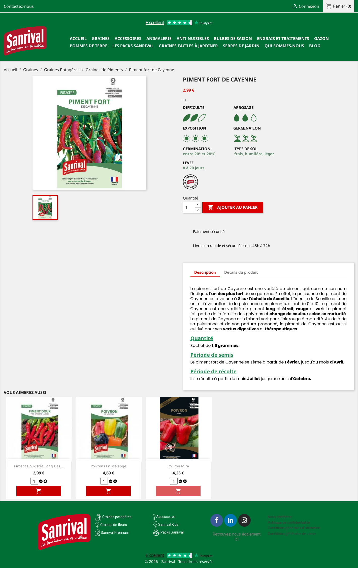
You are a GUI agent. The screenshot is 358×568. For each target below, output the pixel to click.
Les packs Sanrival (133, 46)
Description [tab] (205, 272)
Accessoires (128, 38)
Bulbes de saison (233, 38)
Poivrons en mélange (108, 466)
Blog (314, 46)
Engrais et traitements (283, 38)
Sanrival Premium (115, 533)
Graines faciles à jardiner (188, 46)
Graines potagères (117, 517)
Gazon (321, 38)
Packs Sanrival (172, 532)
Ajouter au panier (233, 207)
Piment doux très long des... (38, 466)
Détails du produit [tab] (241, 272)
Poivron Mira (178, 466)
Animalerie (159, 38)
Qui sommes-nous (284, 46)
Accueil (78, 38)
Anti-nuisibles (193, 38)
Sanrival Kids (168, 524)
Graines (101, 38)
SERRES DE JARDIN (241, 46)
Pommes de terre (88, 46)
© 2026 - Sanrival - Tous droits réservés (179, 561)
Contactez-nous (19, 6)
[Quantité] (189, 207)
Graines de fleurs (113, 525)
